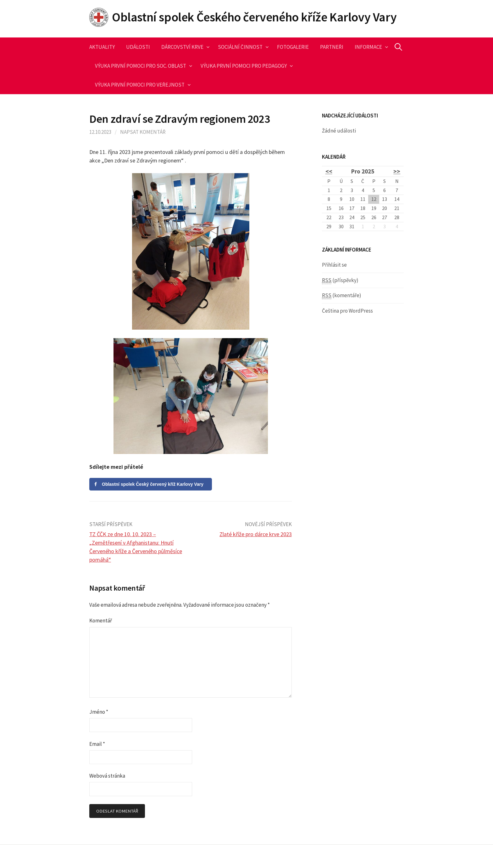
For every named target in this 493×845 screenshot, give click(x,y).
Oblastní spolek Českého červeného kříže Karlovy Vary (254, 17)
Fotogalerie (293, 46)
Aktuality (102, 46)
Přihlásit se (334, 264)
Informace (368, 46)
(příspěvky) (340, 280)
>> (396, 171)
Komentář (100, 620)
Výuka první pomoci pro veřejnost (140, 84)
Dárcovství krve (182, 46)
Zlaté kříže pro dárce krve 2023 (255, 534)
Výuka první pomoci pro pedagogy (244, 65)
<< (328, 171)
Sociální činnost (240, 46)
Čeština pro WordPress (347, 310)
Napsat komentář (143, 131)
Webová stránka (107, 775)
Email (97, 743)
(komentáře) (341, 295)
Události (138, 46)
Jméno (98, 711)
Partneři (331, 46)
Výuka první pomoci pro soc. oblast (140, 65)
